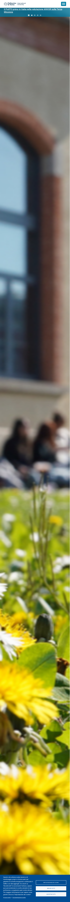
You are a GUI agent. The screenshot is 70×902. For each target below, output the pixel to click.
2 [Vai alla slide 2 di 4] (35, 15)
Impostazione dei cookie (51, 882)
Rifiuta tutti (51, 888)
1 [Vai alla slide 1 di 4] (32, 15)
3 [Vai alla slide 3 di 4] (38, 15)
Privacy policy (7, 897)
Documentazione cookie (19, 897)
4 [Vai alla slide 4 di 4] (40, 15)
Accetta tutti (51, 894)
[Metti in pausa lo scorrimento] (29, 15)
